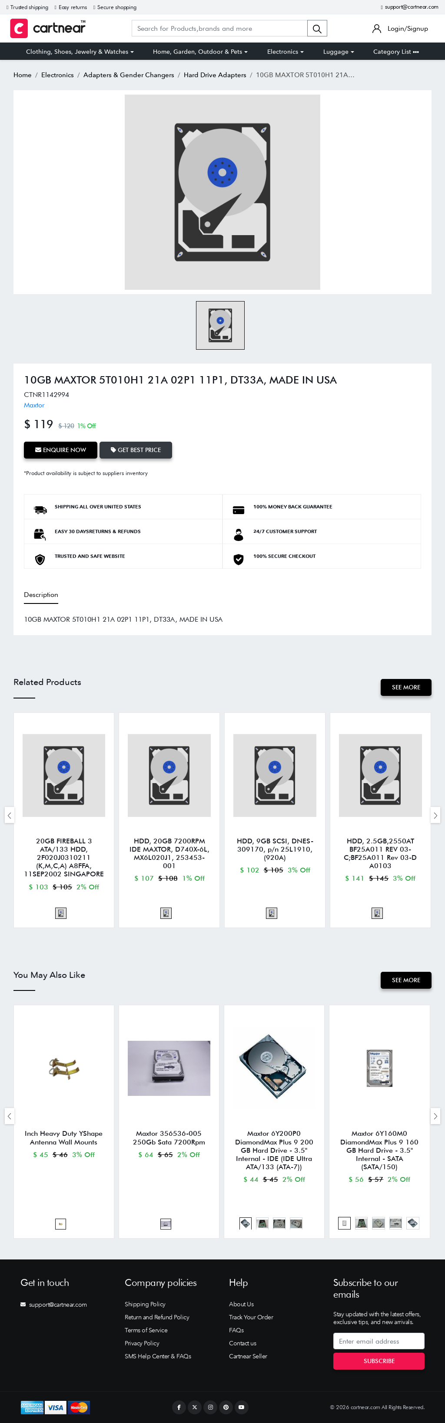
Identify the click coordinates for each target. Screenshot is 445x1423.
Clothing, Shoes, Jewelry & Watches (77, 52)
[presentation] (9, 815)
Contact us (242, 1343)
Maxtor (34, 405)
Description (41, 594)
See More (406, 687)
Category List (396, 52)
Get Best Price (136, 449)
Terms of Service (146, 1330)
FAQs (236, 1330)
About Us (241, 1304)
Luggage (336, 52)
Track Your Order (251, 1317)
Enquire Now (60, 449)
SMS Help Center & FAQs (158, 1356)
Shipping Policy (145, 1304)
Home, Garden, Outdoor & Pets (197, 52)
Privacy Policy (142, 1343)
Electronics (282, 52)
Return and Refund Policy (157, 1317)
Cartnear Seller (248, 1356)
